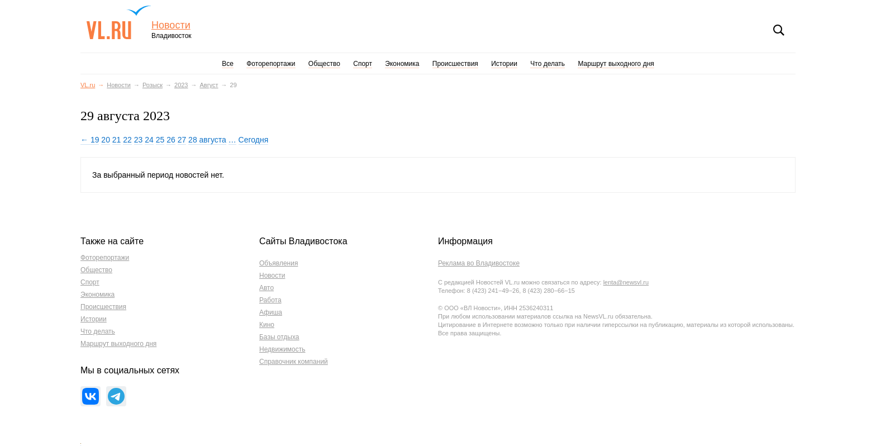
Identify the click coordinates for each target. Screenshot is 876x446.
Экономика (402, 64)
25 (160, 139)
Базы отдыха (279, 337)
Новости (171, 25)
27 (182, 139)
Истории (504, 64)
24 (149, 139)
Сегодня (254, 139)
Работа (270, 300)
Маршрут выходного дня (616, 64)
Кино (266, 325)
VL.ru (118, 22)
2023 (181, 85)
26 (170, 139)
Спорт (362, 64)
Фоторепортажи (270, 64)
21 (116, 139)
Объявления (278, 263)
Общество (324, 64)
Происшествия (455, 64)
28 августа (207, 139)
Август (209, 85)
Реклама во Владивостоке (479, 263)
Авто (266, 288)
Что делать (547, 64)
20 (105, 139)
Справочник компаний (293, 362)
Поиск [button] (779, 30)
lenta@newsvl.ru (626, 282)
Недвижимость (282, 349)
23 (138, 139)
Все (228, 64)
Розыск (152, 85)
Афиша (270, 312)
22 (127, 139)
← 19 (89, 139)
